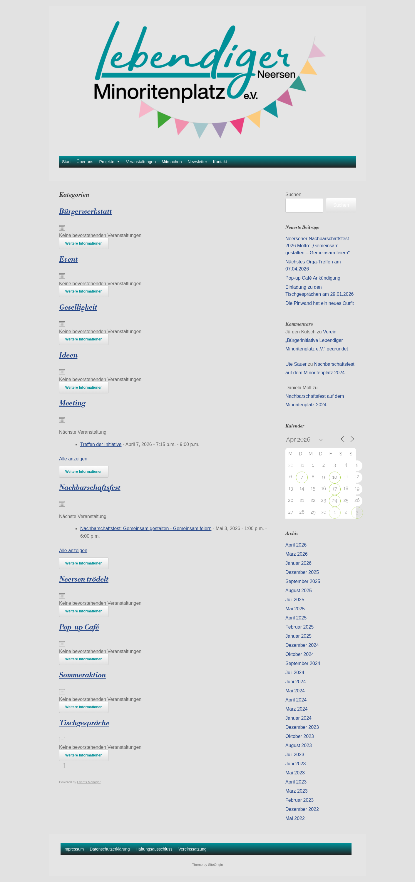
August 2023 (298, 745)
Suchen (293, 194)
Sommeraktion (82, 675)
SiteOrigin (215, 864)
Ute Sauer (296, 364)
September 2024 (302, 663)
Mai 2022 (295, 818)
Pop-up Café (79, 627)
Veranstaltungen (141, 161)
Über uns (85, 161)
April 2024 (296, 699)
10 (334, 477)
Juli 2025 (294, 599)
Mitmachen (172, 161)
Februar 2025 (299, 626)
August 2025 (298, 590)
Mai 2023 (295, 772)
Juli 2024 (294, 672)
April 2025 (296, 617)
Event (68, 259)
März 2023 (296, 791)
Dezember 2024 (302, 645)
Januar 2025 (298, 636)
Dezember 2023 (302, 727)
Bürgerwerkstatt (85, 211)
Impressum (73, 849)
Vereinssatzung (192, 849)
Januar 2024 (298, 718)
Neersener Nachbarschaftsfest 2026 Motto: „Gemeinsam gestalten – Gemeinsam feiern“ (317, 245)
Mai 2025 (295, 608)
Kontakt (220, 161)
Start (66, 161)
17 (334, 489)
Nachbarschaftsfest (90, 487)
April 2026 (296, 544)
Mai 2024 (295, 690)
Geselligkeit (78, 307)
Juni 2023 (295, 763)
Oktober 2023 (299, 736)
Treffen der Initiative (101, 444)
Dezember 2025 (302, 572)
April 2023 (296, 781)
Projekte (109, 162)
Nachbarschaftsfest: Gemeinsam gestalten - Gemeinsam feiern (145, 528)
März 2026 (296, 554)
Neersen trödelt (83, 579)
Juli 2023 (294, 754)
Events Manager (89, 782)
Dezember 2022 (302, 809)
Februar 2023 (299, 800)
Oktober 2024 (299, 654)
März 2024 (296, 708)
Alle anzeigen (73, 458)
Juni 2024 (295, 681)
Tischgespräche (84, 723)
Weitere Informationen (83, 243)
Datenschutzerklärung (110, 849)
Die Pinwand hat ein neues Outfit (319, 303)
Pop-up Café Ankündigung (312, 277)
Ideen (68, 355)
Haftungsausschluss (153, 849)
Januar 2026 (298, 563)
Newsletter (197, 161)
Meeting (72, 403)
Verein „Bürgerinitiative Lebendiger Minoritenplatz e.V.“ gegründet (316, 340)
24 (334, 500)
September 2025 (302, 581)
